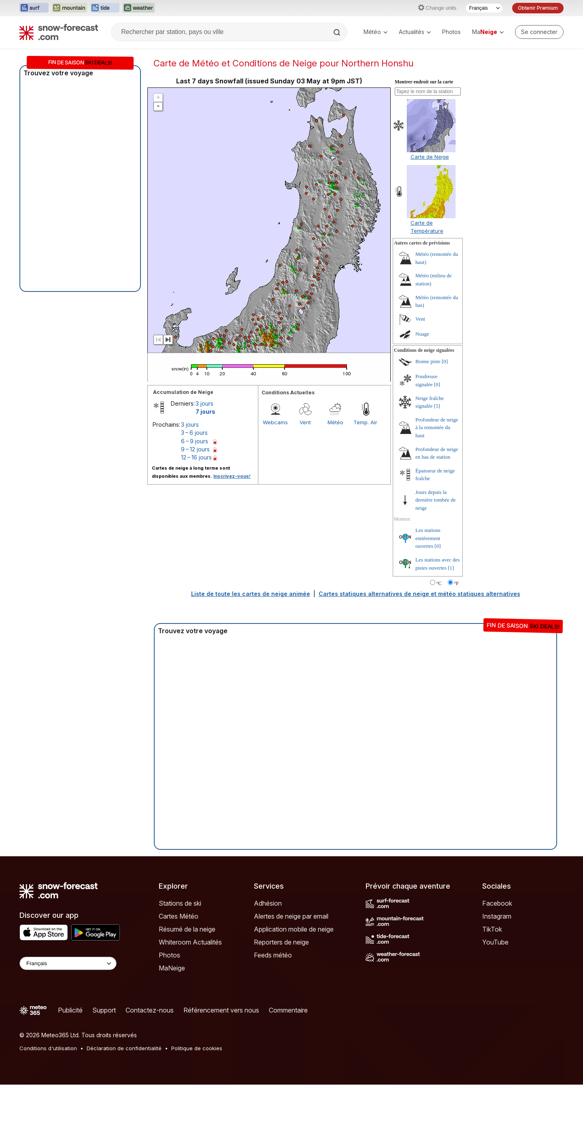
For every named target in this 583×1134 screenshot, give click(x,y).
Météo (375, 31)
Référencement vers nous (221, 1010)
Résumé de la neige (187, 929)
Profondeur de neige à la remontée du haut (436, 427)
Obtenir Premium (538, 8)
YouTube (495, 942)
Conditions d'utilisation (48, 1048)
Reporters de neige (281, 942)
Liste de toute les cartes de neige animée (250, 593)
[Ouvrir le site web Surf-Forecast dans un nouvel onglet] (34, 8)
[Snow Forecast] (58, 32)
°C (439, 583)
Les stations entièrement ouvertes (427, 538)
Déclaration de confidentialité (124, 1048)
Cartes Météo (178, 916)
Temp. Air (365, 422)
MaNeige (172, 968)
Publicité (70, 1010)
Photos (451, 31)
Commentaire (288, 1010)
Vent (305, 422)
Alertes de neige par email (291, 916)
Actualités (415, 31)
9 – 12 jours (195, 449)
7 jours (205, 411)
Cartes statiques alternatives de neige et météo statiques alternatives (419, 593)
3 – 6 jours (194, 432)
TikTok (492, 929)
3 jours (204, 403)
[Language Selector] (68, 963)
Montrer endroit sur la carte (424, 82)
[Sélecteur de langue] (484, 8)
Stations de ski (180, 903)
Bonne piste (427, 361)
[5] (437, 406)
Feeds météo (273, 955)
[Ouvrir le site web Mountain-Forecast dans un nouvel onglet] (69, 8)
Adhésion (268, 903)
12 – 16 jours (196, 457)
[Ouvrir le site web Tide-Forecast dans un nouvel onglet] (104, 8)
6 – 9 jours (194, 441)
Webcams (275, 422)
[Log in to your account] (539, 32)
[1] (451, 568)
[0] (445, 361)
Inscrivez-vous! (232, 476)
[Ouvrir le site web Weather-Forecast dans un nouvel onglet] (139, 8)
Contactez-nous (150, 1010)
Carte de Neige (430, 156)
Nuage (422, 334)
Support (104, 1010)
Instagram (496, 916)
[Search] (337, 32)
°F (456, 583)
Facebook (497, 903)
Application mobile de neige (294, 929)
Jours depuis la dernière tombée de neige (435, 500)
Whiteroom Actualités (190, 942)
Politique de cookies (196, 1048)
